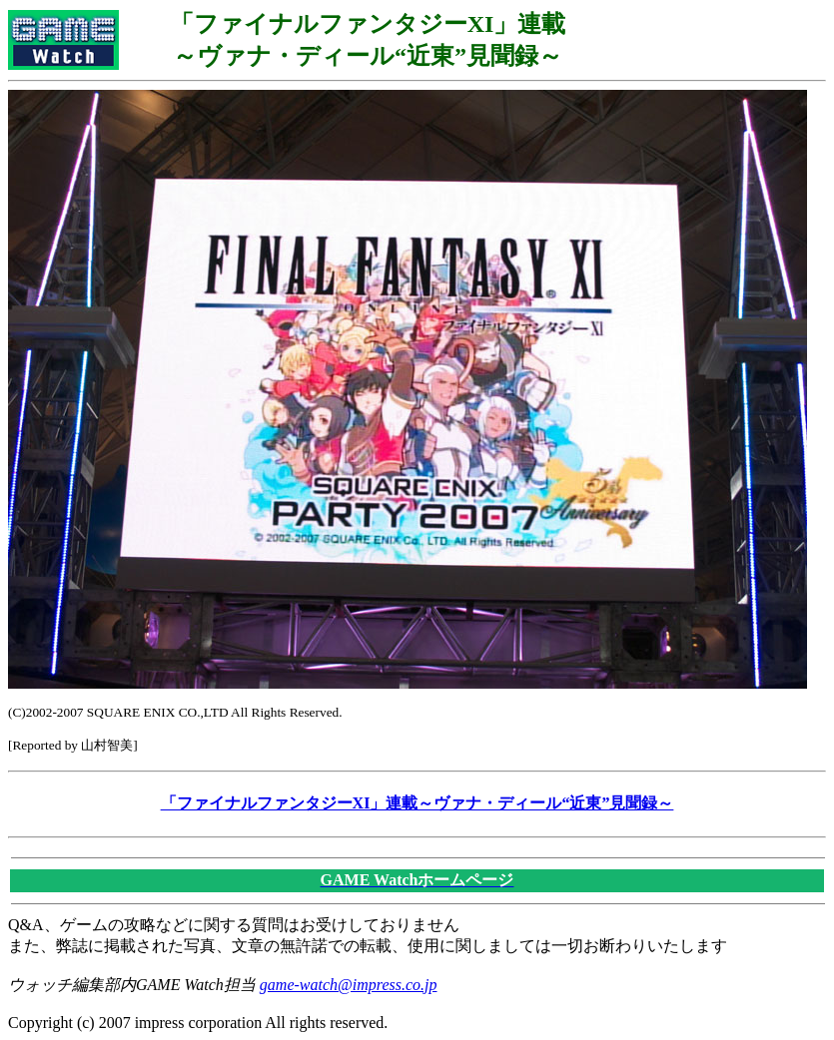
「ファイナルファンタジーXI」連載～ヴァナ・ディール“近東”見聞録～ (417, 802)
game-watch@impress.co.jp (348, 984)
